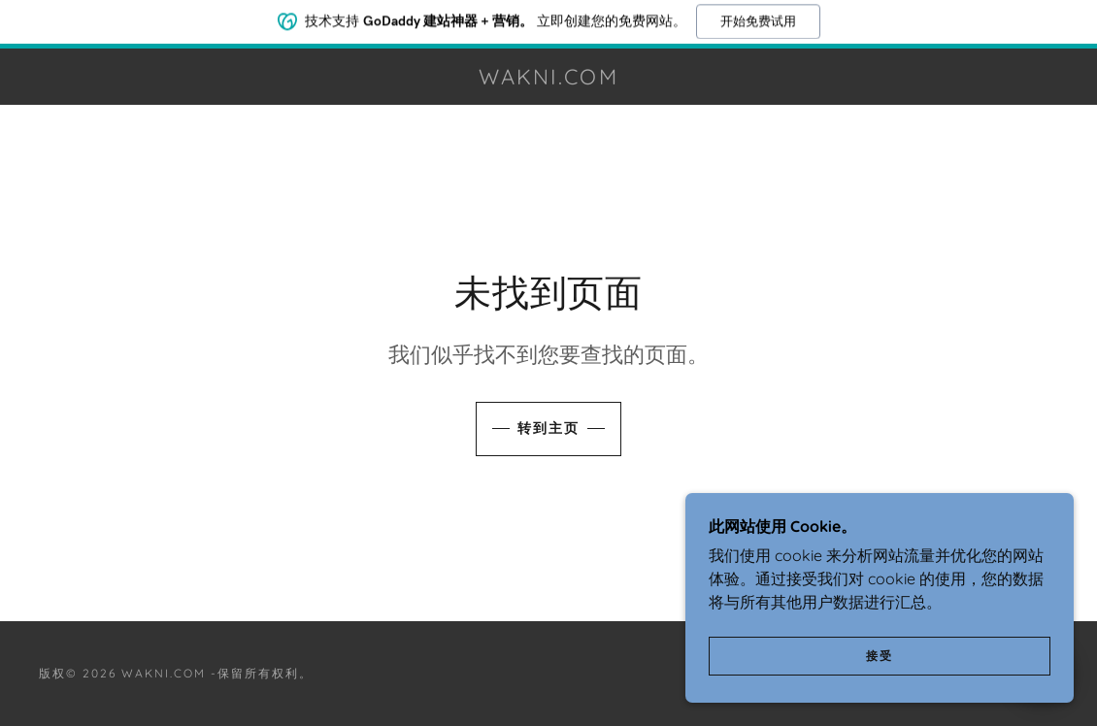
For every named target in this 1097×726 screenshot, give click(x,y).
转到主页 (548, 428)
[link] (548, 78)
